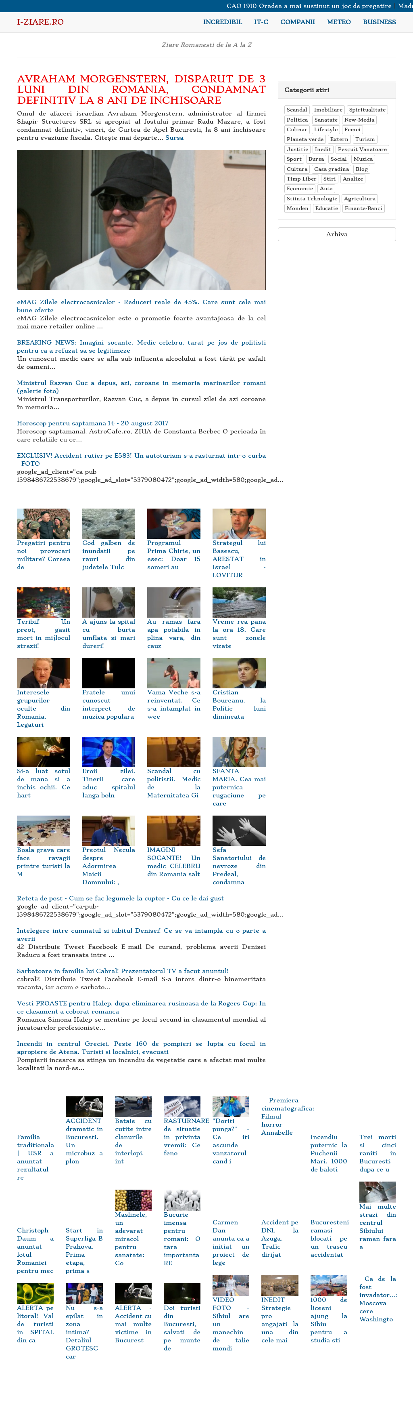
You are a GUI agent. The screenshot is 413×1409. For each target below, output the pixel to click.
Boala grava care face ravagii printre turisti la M (43, 852)
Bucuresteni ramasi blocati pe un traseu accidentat (330, 1226)
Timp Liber (302, 179)
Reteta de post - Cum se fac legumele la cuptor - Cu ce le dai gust (120, 898)
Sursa (174, 137)
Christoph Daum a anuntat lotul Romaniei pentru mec (35, 1238)
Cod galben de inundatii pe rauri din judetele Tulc (109, 545)
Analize (353, 179)
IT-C (261, 22)
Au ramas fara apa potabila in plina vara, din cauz (173, 623)
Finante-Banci (363, 208)
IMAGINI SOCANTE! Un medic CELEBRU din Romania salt (173, 852)
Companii (297, 22)
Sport (294, 159)
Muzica (363, 159)
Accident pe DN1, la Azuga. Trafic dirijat (279, 1226)
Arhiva (337, 234)
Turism (365, 139)
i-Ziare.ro (40, 22)
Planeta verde (305, 139)
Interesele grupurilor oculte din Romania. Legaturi (43, 698)
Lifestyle (326, 129)
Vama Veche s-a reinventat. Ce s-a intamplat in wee (173, 694)
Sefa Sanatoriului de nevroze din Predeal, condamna (239, 856)
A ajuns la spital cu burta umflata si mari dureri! (109, 623)
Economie (300, 188)
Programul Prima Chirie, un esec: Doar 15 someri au (173, 545)
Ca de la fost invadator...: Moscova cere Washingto (378, 1299)
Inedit (323, 149)
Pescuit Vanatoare (362, 149)
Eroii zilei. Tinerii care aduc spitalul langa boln (109, 773)
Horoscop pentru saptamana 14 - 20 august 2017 (92, 423)
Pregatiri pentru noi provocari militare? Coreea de (43, 545)
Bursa (316, 159)
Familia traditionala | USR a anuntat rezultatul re (35, 1145)
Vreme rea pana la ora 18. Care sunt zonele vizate (239, 623)
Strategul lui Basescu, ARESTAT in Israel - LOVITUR (239, 549)
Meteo (339, 22)
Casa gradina (331, 169)
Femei (352, 129)
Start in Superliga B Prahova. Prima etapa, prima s (84, 1238)
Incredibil (222, 22)
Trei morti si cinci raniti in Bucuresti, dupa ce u (377, 1141)
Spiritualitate (367, 110)
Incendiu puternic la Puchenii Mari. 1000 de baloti (329, 1141)
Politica (297, 120)
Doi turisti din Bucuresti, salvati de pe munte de (182, 1320)
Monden (298, 208)
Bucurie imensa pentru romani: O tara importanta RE (182, 1230)
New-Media (359, 120)
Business (379, 22)
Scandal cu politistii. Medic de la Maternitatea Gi (173, 773)
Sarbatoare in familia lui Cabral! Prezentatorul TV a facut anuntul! (123, 971)
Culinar (297, 129)
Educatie (326, 208)
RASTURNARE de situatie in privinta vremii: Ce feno (186, 1129)
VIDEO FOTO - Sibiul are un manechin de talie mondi (231, 1316)
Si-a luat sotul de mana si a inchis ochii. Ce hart (43, 773)
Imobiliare (328, 110)
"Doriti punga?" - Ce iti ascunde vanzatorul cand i (231, 1133)
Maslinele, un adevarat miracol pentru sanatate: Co (133, 1230)
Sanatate (326, 120)
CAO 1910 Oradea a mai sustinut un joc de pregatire (316, 6)
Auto (326, 188)
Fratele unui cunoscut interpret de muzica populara (109, 694)
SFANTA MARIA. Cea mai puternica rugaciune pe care (239, 777)
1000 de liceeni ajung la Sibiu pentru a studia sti (329, 1312)
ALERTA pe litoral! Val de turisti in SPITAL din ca (35, 1316)
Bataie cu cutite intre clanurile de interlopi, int (133, 1133)
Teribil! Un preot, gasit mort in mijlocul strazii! (43, 623)
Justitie (297, 149)
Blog (362, 169)
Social (339, 159)
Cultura (297, 169)
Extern (339, 139)
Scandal (297, 110)
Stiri (329, 179)
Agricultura (359, 199)
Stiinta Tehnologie (312, 199)
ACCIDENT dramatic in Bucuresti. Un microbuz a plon (84, 1133)
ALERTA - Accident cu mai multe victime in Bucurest (133, 1316)
